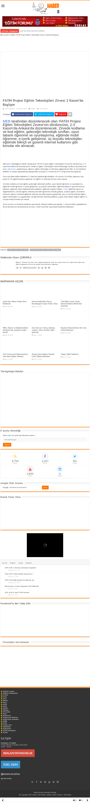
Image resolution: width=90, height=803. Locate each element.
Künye (36, 792)
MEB (6, 121)
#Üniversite (7, 715)
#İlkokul (6, 710)
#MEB (5, 721)
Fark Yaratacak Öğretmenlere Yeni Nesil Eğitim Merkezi (15, 355)
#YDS (5, 706)
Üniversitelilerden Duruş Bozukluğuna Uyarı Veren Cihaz (45, 302)
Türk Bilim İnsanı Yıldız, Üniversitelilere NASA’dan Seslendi (71, 303)
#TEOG (5, 695)
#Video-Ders (7, 725)
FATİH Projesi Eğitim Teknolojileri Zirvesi (45, 250)
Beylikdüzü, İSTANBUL (8, 743)
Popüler (12, 563)
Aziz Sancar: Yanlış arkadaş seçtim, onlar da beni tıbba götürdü (43, 330)
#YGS (5, 697)
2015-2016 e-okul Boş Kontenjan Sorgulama (20, 568)
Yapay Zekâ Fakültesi (69, 354)
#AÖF (5, 704)
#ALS (5, 702)
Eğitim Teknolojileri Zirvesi (18, 250)
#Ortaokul (6, 712)
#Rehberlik (6, 727)
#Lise (5, 714)
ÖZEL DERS (10, 764)
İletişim (41, 792)
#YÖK (5, 723)
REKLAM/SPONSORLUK (17, 753)
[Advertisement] (45, 155)
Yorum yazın (43, 108)
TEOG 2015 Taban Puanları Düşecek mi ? (19, 574)
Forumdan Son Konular (16, 642)
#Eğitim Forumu (8, 691)
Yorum (20, 563)
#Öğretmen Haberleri (10, 717)
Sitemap (53, 792)
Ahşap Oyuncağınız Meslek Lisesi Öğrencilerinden (43, 355)
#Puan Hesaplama (9, 730)
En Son (4, 563)
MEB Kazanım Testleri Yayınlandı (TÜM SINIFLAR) (22, 586)
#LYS (5, 699)
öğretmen (12, 169)
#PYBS (5, 708)
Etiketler (29, 563)
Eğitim (8, 164)
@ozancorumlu (10, 773)
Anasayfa (4, 35)
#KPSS (5, 701)
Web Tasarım (57, 795)
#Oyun (5, 732)
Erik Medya (67, 795)
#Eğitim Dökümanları (10, 693)
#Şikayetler (7, 729)
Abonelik (47, 792)
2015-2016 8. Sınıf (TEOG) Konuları (17, 592)
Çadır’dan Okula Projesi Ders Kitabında (32, 31)
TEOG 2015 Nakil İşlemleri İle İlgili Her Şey (19, 580)
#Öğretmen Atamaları (11, 719)
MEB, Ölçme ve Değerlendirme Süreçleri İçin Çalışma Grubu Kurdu (15, 330)
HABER (12, 35)
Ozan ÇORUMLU (10, 108)
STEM (65, 189)
